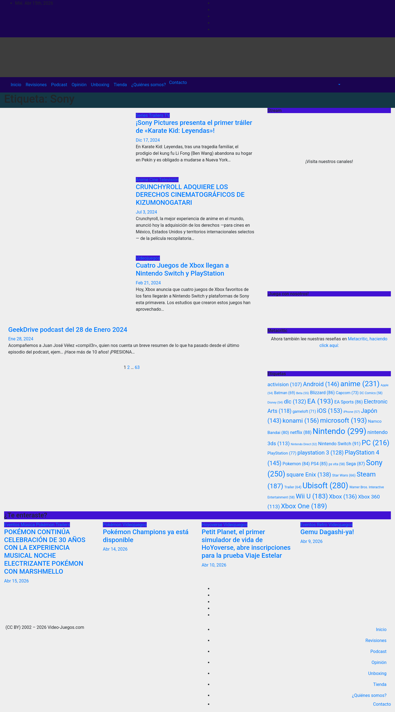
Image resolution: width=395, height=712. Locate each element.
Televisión (169, 179)
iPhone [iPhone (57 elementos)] (351, 412)
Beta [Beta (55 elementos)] (302, 393)
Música (28, 524)
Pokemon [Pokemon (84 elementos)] (296, 463)
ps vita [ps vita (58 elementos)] (337, 464)
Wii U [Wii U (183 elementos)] (312, 496)
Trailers (156, 115)
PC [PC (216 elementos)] (375, 443)
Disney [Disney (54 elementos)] (275, 402)
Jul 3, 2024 (146, 212)
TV (167, 115)
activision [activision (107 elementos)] (284, 384)
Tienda (120, 84)
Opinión (79, 84)
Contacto (177, 82)
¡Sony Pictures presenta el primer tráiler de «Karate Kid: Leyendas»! (194, 126)
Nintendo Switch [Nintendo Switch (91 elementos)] (339, 443)
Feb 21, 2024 (148, 282)
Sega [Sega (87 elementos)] (355, 463)
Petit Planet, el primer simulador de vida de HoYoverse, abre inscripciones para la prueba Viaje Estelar (246, 543)
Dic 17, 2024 (148, 140)
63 (137, 367)
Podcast (59, 84)
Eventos (12, 524)
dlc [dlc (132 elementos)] (295, 401)
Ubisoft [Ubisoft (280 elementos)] (325, 485)
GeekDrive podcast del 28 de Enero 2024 (67, 329)
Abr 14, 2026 (115, 549)
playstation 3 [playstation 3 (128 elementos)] (320, 452)
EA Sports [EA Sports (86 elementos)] (348, 402)
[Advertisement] (329, 250)
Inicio (16, 84)
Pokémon (45, 524)
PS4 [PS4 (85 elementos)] (319, 463)
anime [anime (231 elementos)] (360, 383)
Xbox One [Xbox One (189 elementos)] (304, 506)
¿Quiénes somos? (148, 84)
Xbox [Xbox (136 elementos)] (343, 496)
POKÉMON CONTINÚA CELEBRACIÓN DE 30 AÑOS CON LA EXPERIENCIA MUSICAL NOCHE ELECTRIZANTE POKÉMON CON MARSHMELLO (44, 551)
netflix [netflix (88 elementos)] (301, 432)
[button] (338, 84)
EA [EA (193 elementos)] (320, 401)
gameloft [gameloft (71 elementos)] (304, 411)
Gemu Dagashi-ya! (327, 532)
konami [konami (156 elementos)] (301, 420)
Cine (154, 179)
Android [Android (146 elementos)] (321, 384)
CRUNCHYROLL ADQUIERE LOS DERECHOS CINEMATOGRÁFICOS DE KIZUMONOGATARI (190, 195)
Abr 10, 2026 (214, 565)
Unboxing (100, 84)
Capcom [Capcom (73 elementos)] (347, 393)
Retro (322, 524)
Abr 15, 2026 (16, 581)
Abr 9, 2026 (311, 541)
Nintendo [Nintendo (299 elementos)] (339, 431)
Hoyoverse (212, 524)
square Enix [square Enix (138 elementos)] (308, 474)
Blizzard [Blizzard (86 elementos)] (322, 392)
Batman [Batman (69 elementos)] (284, 393)
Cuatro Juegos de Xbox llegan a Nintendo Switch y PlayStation (182, 269)
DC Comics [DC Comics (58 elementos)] (371, 393)
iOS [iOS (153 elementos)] (329, 410)
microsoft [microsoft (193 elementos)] (343, 420)
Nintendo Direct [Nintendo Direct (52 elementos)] (304, 444)
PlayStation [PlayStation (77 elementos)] (281, 453)
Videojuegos (148, 258)
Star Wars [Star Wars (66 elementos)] (344, 475)
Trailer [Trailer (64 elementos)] (292, 487)
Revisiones (36, 84)
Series (142, 115)
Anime (142, 179)
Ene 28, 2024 (20, 338)
